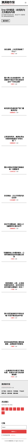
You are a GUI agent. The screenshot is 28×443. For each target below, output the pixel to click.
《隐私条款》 (13, 435)
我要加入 (14, 431)
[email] (14, 427)
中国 (12, 289)
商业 (12, 53)
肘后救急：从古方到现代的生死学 (14, 197)
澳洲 (12, 346)
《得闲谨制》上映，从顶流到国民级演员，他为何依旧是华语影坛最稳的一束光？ (14, 285)
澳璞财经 (12, 112)
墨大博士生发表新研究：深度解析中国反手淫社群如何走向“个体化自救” (14, 80)
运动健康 (12, 200)
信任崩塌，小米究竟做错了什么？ (14, 50)
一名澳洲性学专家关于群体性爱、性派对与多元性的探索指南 (14, 372)
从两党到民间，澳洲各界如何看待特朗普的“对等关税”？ (14, 139)
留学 (12, 84)
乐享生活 (12, 171)
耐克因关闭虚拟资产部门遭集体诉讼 (14, 109)
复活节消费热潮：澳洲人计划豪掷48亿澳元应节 (14, 225)
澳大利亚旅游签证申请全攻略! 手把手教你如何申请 (14, 314)
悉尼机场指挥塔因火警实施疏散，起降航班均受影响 (14, 343)
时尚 (12, 259)
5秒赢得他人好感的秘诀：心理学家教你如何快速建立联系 (14, 255)
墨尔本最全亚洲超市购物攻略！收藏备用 (14, 168)
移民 (12, 317)
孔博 (16, 53)
